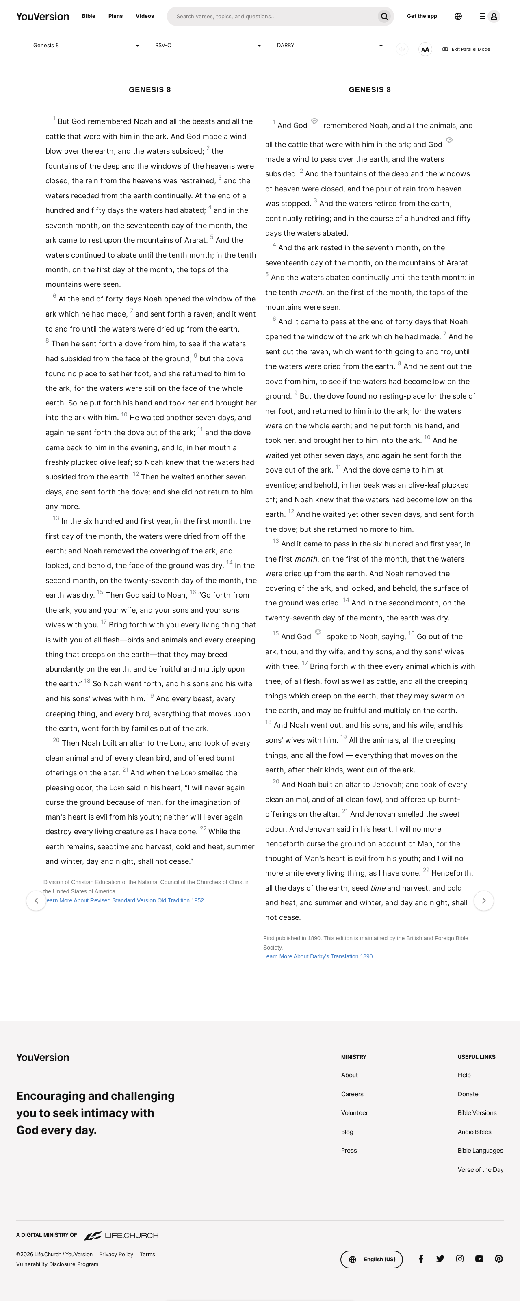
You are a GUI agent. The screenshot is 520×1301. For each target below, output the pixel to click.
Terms (147, 1254)
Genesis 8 (87, 45)
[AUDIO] (402, 49)
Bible (88, 16)
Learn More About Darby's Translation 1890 (318, 956)
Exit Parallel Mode (466, 49)
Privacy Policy (116, 1254)
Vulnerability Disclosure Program (57, 1264)
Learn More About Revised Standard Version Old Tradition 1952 (123, 900)
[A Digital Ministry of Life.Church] (260, 1231)
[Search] (271, 16)
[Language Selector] (458, 16)
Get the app (422, 16)
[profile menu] (488, 16)
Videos (145, 16)
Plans (115, 16)
